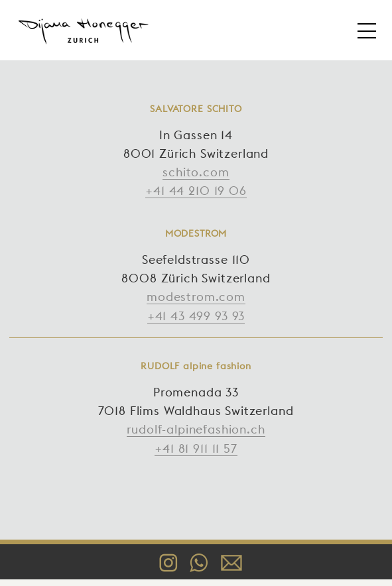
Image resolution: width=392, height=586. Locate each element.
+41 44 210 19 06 (195, 191)
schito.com (196, 172)
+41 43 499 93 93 (196, 316)
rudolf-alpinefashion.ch (196, 429)
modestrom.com (196, 297)
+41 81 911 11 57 (196, 448)
